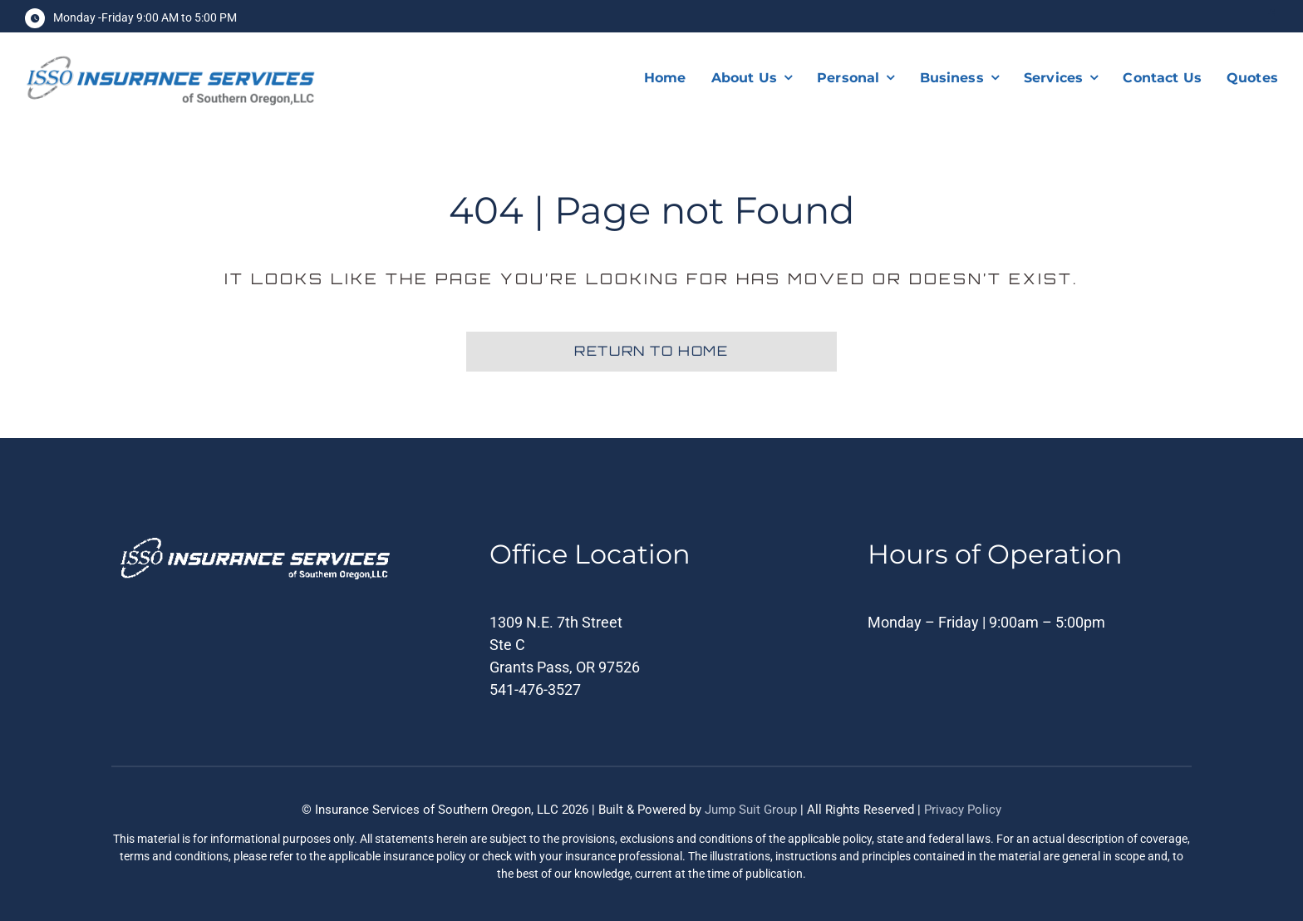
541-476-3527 (535, 689)
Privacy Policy (962, 809)
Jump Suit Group (751, 809)
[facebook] (1271, 15)
